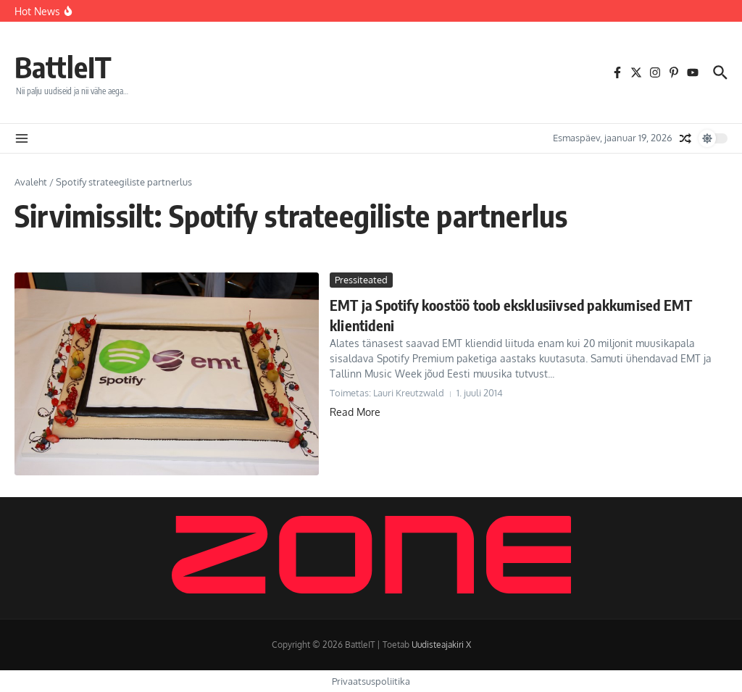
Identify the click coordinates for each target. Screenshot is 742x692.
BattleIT (63, 67)
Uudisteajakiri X (441, 644)
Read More (355, 412)
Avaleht (30, 182)
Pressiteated (361, 279)
